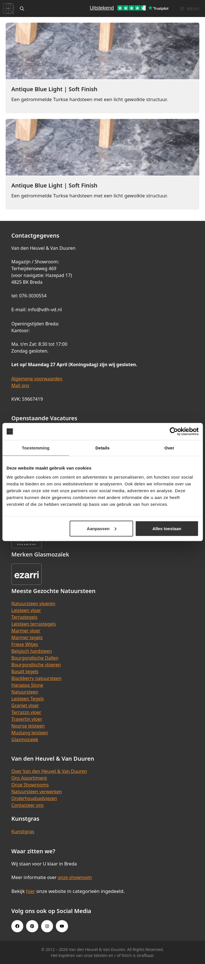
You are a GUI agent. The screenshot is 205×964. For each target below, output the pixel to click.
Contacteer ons (27, 805)
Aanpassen (101, 528)
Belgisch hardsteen (31, 651)
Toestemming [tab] (36, 447)
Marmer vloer (25, 631)
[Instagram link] (47, 926)
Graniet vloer (25, 705)
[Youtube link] (62, 926)
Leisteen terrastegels (33, 624)
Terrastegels (24, 617)
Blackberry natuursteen (36, 678)
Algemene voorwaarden (36, 379)
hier (30, 891)
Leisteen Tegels (27, 699)
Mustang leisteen (29, 733)
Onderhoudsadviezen (34, 798)
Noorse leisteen (28, 726)
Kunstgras (22, 831)
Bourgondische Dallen (34, 658)
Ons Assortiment (29, 778)
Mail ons (20, 385)
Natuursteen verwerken (36, 791)
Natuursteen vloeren (33, 603)
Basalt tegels (25, 671)
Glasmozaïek (24, 739)
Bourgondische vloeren (36, 665)
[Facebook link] (17, 926)
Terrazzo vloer (26, 712)
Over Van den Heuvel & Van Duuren (49, 771)
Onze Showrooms (30, 785)
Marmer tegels (27, 637)
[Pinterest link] (32, 926)
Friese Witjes (24, 644)
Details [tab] (103, 447)
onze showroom (75, 877)
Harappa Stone (27, 685)
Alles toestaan (166, 528)
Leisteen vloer (26, 610)
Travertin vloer (26, 719)
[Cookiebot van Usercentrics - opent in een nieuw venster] (173, 431)
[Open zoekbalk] (22, 8)
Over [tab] (169, 447)
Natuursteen (24, 692)
